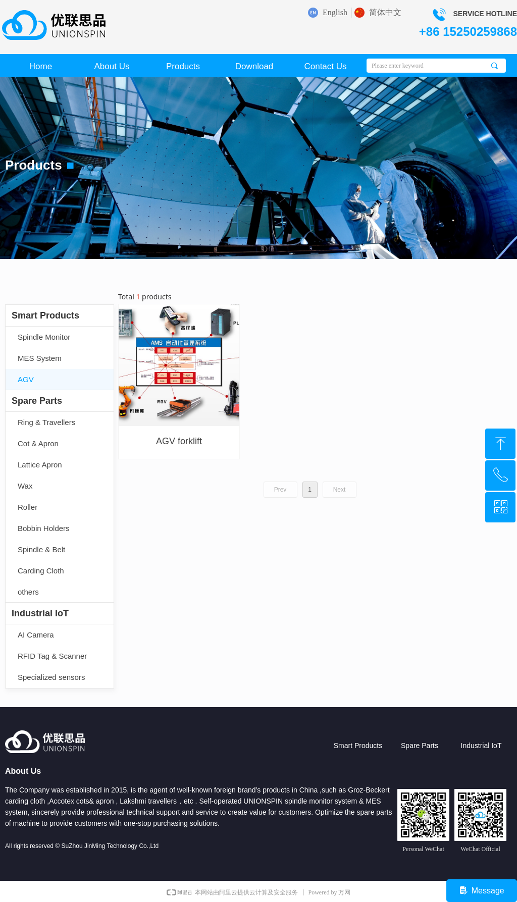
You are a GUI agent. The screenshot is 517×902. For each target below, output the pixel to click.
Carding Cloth (41, 570)
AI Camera (36, 634)
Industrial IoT (40, 613)
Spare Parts (37, 401)
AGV (26, 379)
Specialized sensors (51, 677)
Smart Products (45, 315)
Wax (25, 486)
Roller (27, 507)
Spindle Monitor (44, 337)
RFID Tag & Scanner (52, 656)
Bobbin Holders (44, 528)
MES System (40, 358)
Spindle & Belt (41, 549)
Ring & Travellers (46, 422)
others (28, 592)
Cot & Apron (38, 443)
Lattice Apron (40, 464)
